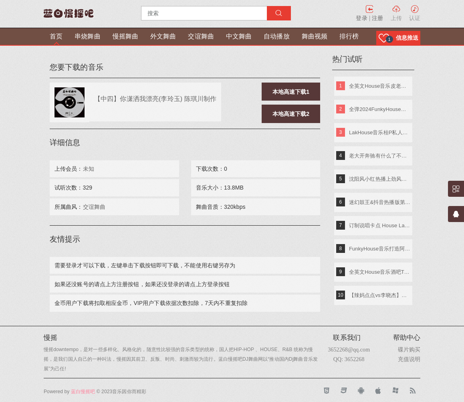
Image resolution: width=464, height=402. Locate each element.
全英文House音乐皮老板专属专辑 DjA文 (379, 86)
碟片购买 (409, 349)
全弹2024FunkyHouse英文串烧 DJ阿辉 (379, 109)
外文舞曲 (163, 36)
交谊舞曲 (201, 36)
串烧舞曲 (87, 36)
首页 (56, 36)
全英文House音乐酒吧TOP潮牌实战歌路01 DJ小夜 (379, 272)
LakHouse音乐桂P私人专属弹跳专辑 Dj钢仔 (379, 132)
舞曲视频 (314, 36)
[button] (398, 38)
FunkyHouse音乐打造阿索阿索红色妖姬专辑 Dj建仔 (379, 249)
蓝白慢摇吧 (83, 391)
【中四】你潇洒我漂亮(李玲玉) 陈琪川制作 (155, 98)
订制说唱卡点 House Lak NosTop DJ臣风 (379, 225)
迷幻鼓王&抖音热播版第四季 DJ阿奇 (379, 202)
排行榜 (349, 36)
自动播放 (276, 36)
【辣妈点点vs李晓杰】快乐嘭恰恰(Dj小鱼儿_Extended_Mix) (379, 295)
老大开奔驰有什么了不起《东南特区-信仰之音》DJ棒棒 (379, 156)
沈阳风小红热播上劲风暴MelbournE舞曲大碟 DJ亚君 (379, 179)
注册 (377, 18)
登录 (361, 18)
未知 (88, 169)
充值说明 (409, 359)
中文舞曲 (239, 36)
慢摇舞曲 (125, 36)
